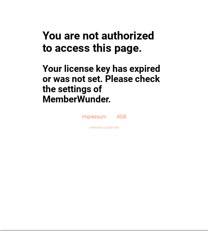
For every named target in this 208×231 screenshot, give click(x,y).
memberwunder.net (104, 128)
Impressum (94, 117)
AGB (121, 117)
